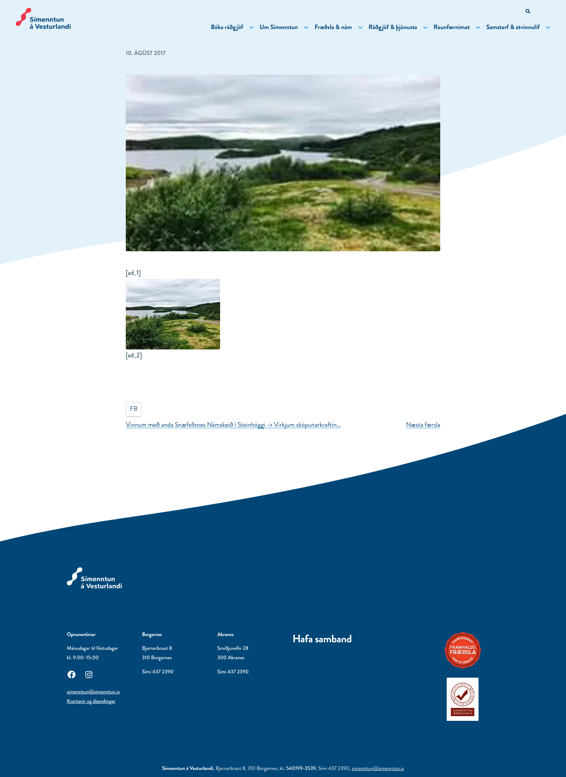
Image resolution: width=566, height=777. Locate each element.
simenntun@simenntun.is (93, 692)
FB (134, 408)
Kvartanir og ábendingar (91, 701)
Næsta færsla (423, 425)
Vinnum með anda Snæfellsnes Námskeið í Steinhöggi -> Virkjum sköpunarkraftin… (233, 425)
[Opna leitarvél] (528, 12)
